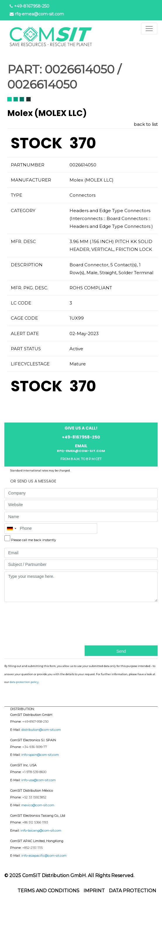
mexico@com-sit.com (37, 805)
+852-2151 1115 (32, 848)
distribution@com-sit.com (41, 730)
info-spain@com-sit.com (40, 755)
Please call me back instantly (33, 540)
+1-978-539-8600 (34, 772)
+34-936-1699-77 (34, 747)
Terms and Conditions (48, 890)
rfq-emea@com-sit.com (39, 14)
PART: (24, 69)
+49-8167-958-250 (35, 721)
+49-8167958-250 (31, 6)
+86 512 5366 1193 (35, 822)
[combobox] (11, 529)
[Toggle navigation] (149, 28)
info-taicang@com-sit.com (40, 830)
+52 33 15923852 (34, 797)
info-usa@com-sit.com (38, 780)
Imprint (94, 890)
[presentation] (28, 623)
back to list (146, 124)
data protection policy (24, 682)
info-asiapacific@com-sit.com (44, 855)
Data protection (132, 890)
